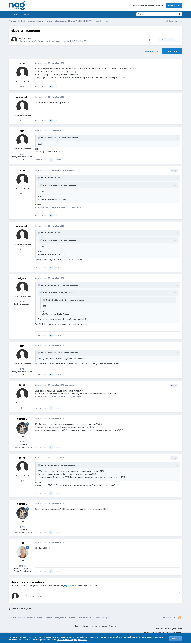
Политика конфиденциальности (167, 629)
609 (22, 120)
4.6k (22, 442)
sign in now (69, 585)
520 (22, 301)
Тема (86, 626)
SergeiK (22, 418)
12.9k (22, 566)
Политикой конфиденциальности (72, 639)
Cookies (113, 626)
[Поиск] (149, 14)
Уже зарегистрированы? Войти (148, 5)
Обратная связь (99, 626)
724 (22, 154)
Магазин (14, 14)
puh (22, 131)
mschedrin (22, 97)
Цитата (58, 86)
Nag (21, 542)
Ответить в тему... (33, 596)
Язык (78, 626)
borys (28, 38)
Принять (175, 638)
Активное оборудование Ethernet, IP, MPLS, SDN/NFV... (63, 41)
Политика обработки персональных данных (162, 632)
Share (152, 40)
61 (22, 86)
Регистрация (174, 5)
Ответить (172, 51)
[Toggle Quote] (39, 138)
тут (44, 364)
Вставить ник (40, 86)
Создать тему (151, 51)
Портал (26, 14)
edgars (22, 278)
